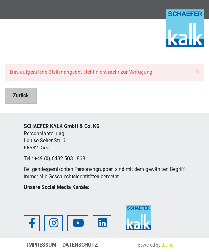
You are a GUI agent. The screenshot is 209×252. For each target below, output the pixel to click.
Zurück (21, 95)
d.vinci (168, 245)
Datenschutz (80, 245)
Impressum (41, 245)
